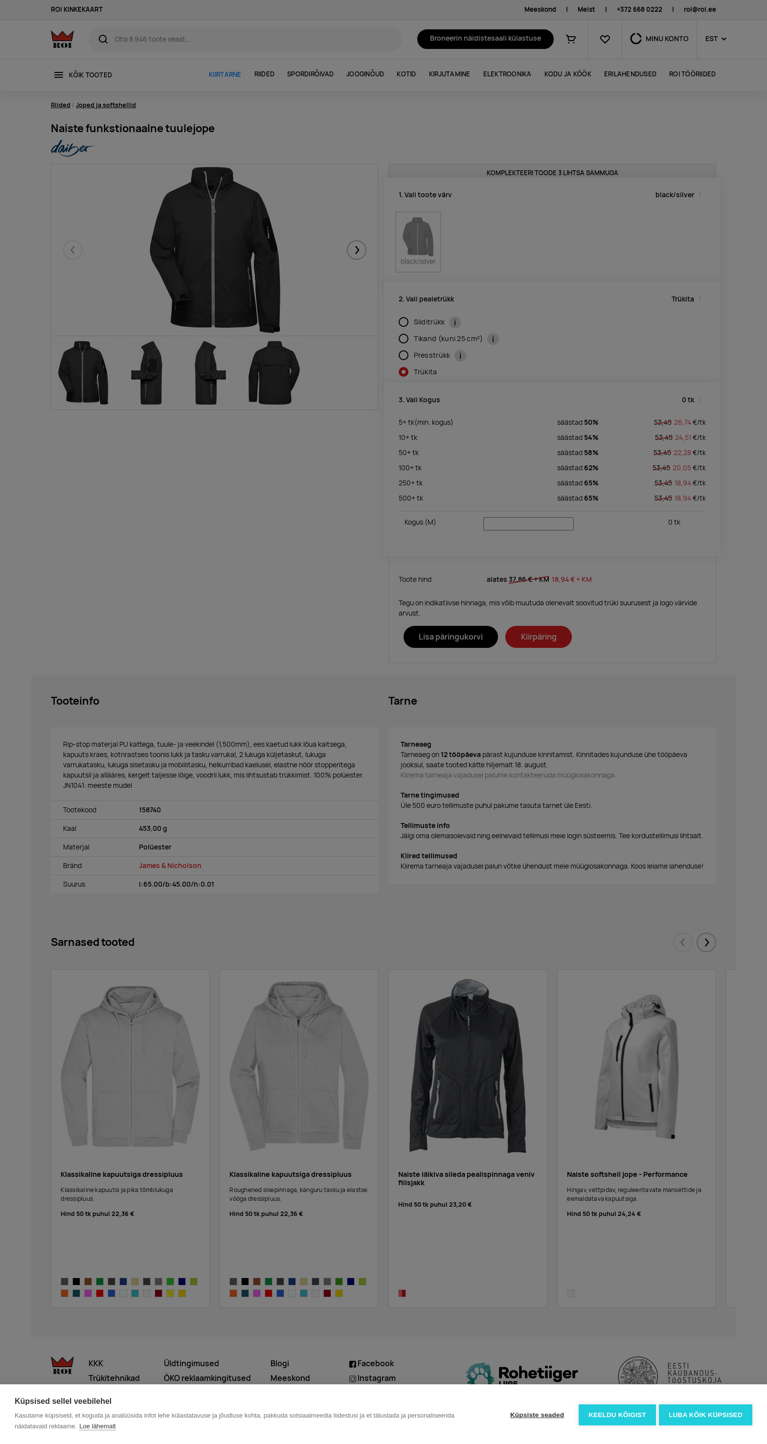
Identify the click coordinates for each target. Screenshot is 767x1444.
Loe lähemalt (97, 1426)
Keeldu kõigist (616, 1414)
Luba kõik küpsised (706, 1414)
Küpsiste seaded (535, 1414)
